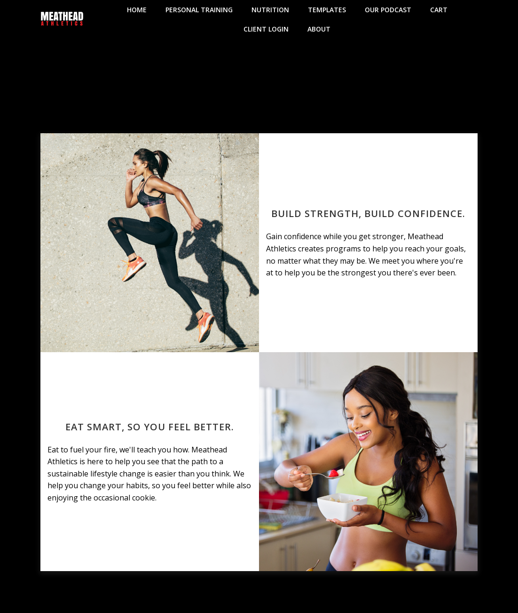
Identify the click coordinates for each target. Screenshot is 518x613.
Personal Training (199, 9)
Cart (438, 9)
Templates (327, 9)
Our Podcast (388, 9)
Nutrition (270, 9)
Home (137, 9)
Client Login (266, 28)
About (318, 28)
